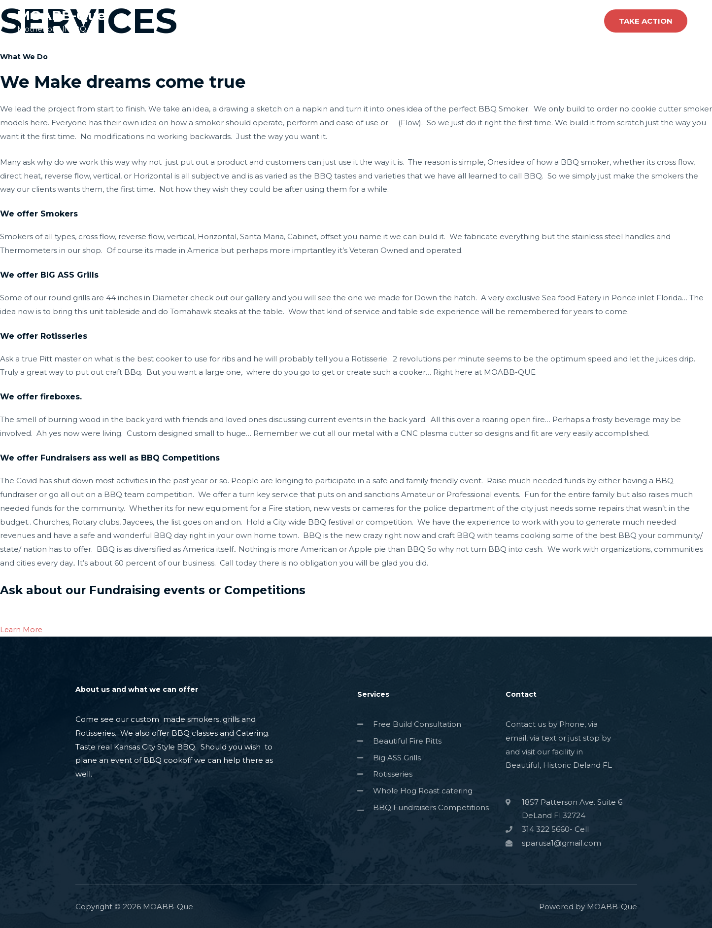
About (442, 21)
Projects (529, 21)
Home (403, 21)
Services (484, 21)
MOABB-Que (62, 15)
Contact (574, 21)
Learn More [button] (22, 629)
